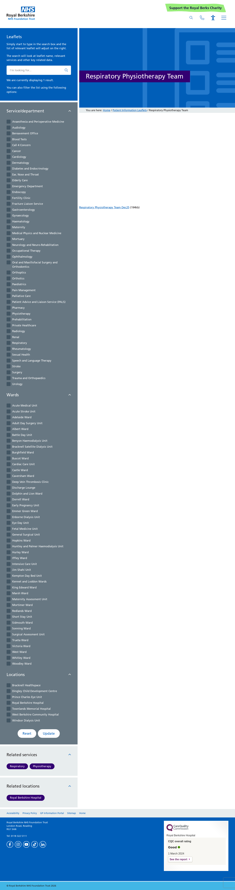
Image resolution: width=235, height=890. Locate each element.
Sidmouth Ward (22, 622)
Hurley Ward (20, 552)
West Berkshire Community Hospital (35, 714)
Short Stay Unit (22, 616)
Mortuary (18, 239)
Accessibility (13, 813)
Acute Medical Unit (24, 405)
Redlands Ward (22, 611)
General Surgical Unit (26, 534)
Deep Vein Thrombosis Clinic (30, 482)
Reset (27, 733)
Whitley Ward (21, 657)
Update (49, 733)
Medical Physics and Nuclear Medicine (36, 233)
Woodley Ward (21, 663)
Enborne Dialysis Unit (26, 517)
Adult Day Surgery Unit (27, 423)
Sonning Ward (21, 628)
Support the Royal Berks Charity (195, 8)
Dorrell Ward (20, 499)
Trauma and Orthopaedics (28, 378)
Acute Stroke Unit (23, 411)
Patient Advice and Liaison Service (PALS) (39, 302)
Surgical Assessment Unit (28, 634)
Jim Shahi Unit (21, 569)
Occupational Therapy (26, 250)
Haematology (20, 221)
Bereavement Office (25, 133)
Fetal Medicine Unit (25, 528)
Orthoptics (19, 272)
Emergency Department (27, 186)
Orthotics (18, 278)
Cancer (16, 151)
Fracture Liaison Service (27, 203)
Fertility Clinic (21, 198)
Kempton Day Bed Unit (27, 575)
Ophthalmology (22, 256)
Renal (15, 337)
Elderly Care (20, 180)
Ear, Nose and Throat (25, 174)
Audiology (19, 127)
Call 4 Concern (21, 145)
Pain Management (24, 290)
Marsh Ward (20, 593)
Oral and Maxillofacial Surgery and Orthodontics (34, 264)
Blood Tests (19, 139)
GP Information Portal (52, 813)
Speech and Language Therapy (31, 360)
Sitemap (71, 813)
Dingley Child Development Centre (34, 691)
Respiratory (19, 343)
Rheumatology (21, 348)
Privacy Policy (30, 813)
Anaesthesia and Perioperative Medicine (38, 121)
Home (106, 110)
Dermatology (20, 162)
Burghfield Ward (23, 452)
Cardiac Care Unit (23, 464)
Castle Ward (20, 470)
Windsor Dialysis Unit (26, 720)
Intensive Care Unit (24, 564)
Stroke (16, 366)
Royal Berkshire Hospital (28, 702)
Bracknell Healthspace (26, 685)
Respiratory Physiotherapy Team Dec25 (104, 207)
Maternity (18, 227)
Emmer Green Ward (25, 511)
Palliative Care (21, 296)
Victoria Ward (21, 646)
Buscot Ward (20, 458)
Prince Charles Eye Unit (27, 697)
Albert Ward (20, 429)
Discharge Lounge (23, 487)
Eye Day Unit (20, 522)
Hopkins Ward (21, 540)
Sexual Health (21, 354)
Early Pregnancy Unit (25, 505)
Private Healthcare (24, 325)
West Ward (19, 652)
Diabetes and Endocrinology (30, 168)
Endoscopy (19, 192)
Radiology (18, 331)
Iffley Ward (19, 558)
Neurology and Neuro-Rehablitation (35, 245)
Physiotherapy (21, 313)
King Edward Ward (24, 587)
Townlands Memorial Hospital (31, 708)
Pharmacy (18, 307)
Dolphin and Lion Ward (27, 493)
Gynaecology (20, 215)
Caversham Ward (23, 476)
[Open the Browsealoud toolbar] (213, 17)
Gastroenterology (23, 209)
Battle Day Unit (22, 435)
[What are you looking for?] (191, 17)
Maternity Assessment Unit (29, 599)
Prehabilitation (21, 319)
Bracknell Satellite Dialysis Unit (32, 446)
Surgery (17, 372)
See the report (178, 859)
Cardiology (19, 156)
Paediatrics (19, 284)
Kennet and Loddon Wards (29, 581)
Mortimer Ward (22, 605)
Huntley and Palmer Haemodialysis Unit (37, 546)
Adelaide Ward (21, 417)
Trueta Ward (20, 640)
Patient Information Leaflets (130, 110)
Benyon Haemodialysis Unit (29, 440)
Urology (17, 384)
